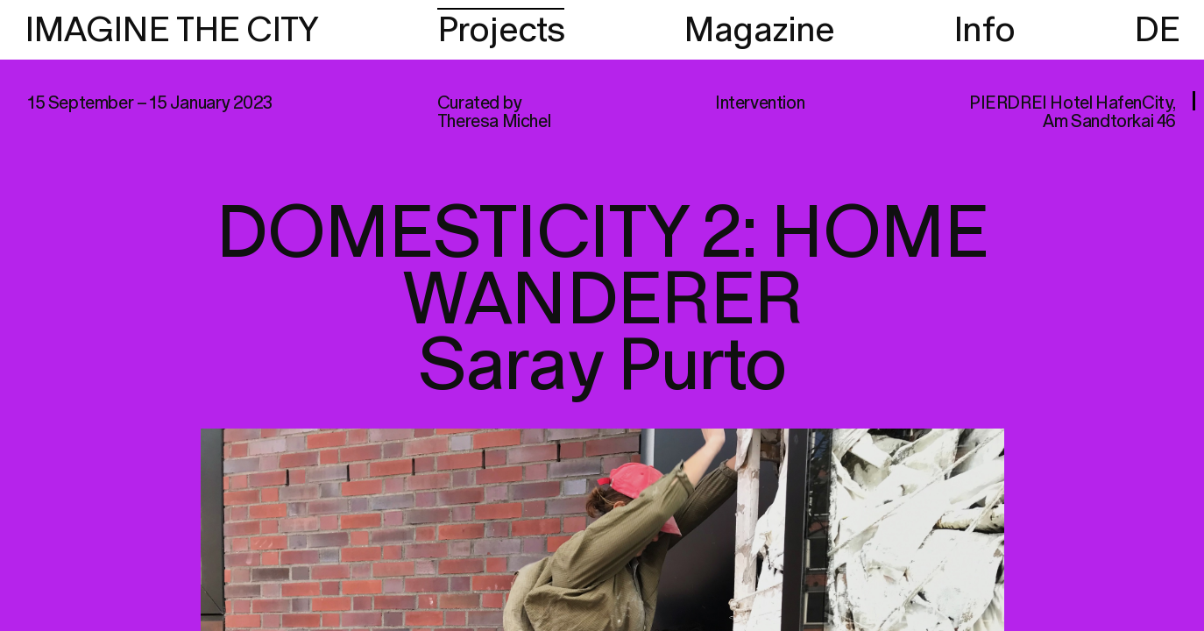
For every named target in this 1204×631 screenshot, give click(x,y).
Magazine (759, 30)
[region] (602, 315)
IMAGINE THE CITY (171, 30)
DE (1156, 30)
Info (984, 30)
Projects (501, 30)
